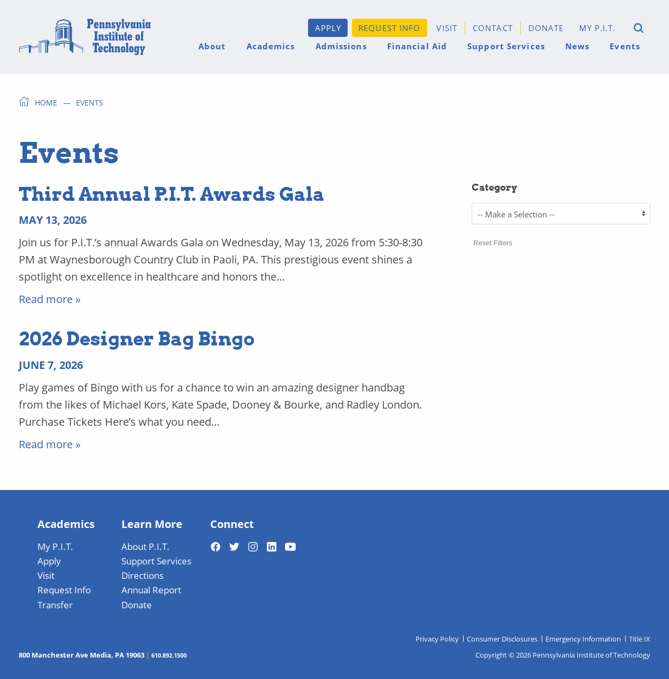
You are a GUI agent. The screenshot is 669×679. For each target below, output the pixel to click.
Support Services (506, 45)
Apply (328, 27)
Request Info (389, 27)
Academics (271, 45)
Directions (142, 575)
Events (625, 45)
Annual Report (151, 589)
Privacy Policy (437, 639)
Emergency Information (583, 639)
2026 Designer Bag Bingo (137, 338)
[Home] (85, 37)
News (577, 45)
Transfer (55, 604)
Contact (493, 27)
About (212, 45)
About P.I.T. (145, 546)
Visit (446, 27)
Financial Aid (417, 45)
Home (46, 102)
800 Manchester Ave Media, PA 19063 (81, 655)
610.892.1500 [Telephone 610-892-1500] (169, 655)
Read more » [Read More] (50, 298)
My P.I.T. (597, 27)
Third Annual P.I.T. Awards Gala (172, 193)
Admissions (341, 45)
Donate (546, 27)
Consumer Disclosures (502, 639)
